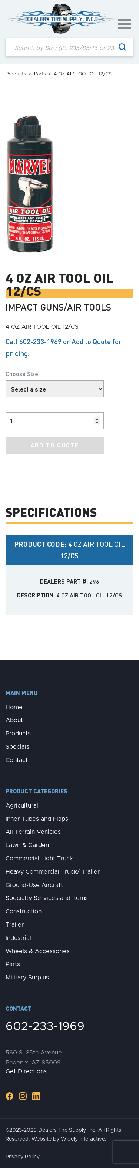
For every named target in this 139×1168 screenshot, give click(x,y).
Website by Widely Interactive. (69, 1139)
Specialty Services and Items (47, 898)
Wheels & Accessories (38, 951)
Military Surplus (27, 978)
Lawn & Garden (27, 845)
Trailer (15, 925)
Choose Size (22, 374)
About (14, 720)
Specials (17, 747)
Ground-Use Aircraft (34, 885)
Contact (17, 760)
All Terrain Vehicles (33, 832)
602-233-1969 (40, 341)
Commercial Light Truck (39, 858)
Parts (40, 74)
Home (14, 707)
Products (16, 74)
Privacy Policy (23, 1156)
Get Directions (26, 1071)
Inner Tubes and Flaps (37, 819)
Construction (24, 911)
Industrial (18, 938)
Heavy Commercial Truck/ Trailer (53, 872)
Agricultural (22, 806)
